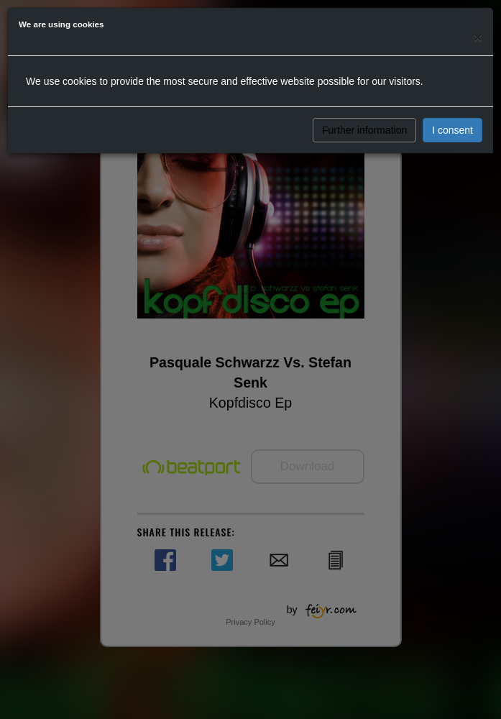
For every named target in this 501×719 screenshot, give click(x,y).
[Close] (478, 37)
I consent (452, 130)
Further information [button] (364, 130)
